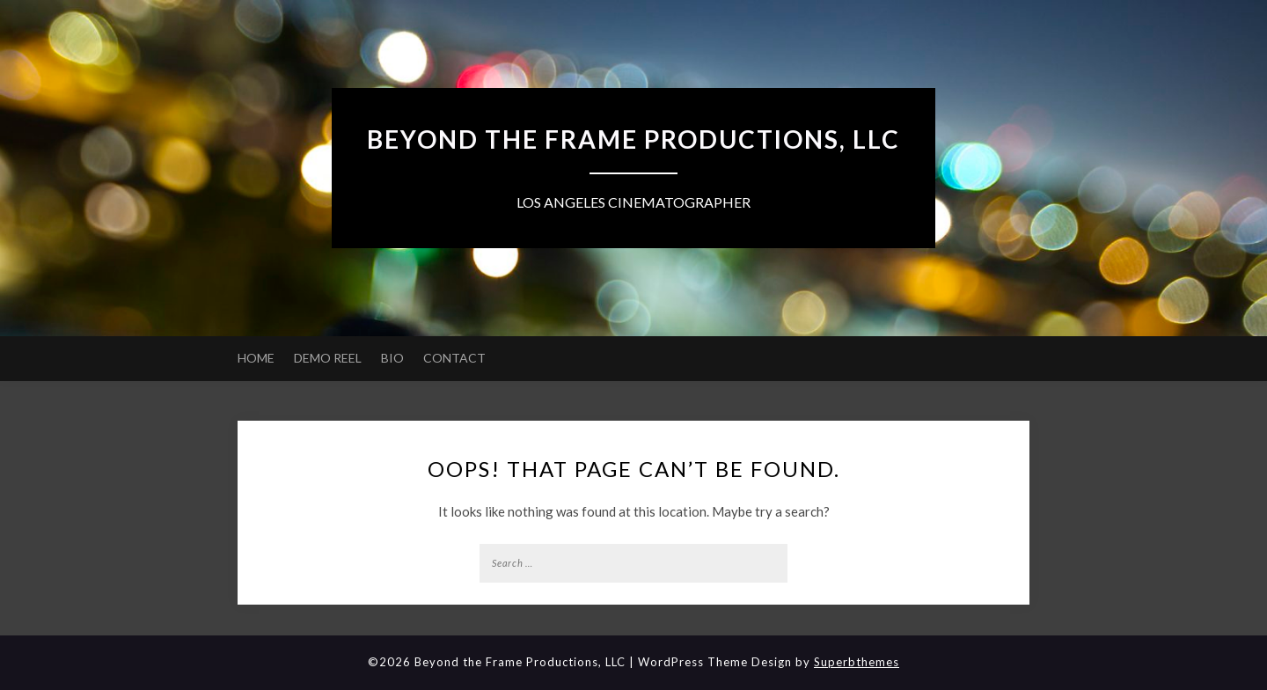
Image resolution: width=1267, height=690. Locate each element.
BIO (392, 357)
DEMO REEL (328, 357)
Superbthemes (856, 662)
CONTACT (454, 357)
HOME (256, 357)
